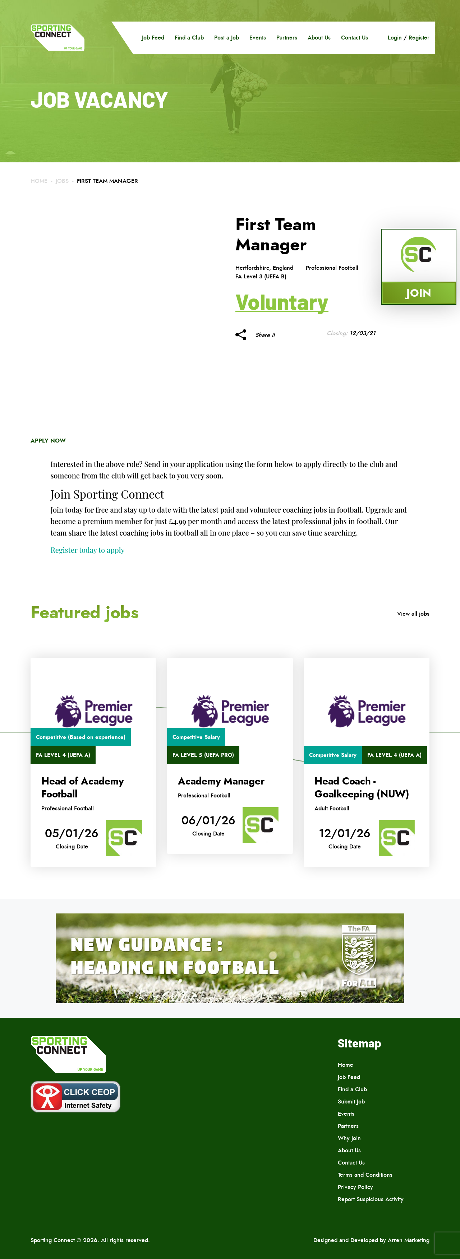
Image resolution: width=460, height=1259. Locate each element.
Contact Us (354, 37)
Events (257, 37)
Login (395, 37)
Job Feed (153, 37)
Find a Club (189, 37)
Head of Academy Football (82, 787)
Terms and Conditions (365, 1175)
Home (39, 181)
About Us (319, 37)
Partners (286, 37)
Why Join (349, 1138)
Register (419, 37)
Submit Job (351, 1101)
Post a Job (226, 37)
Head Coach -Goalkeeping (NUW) (361, 787)
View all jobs (413, 614)
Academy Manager (221, 781)
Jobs (62, 181)
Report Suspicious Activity (371, 1199)
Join (418, 293)
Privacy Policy (355, 1187)
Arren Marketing (408, 1240)
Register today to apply (88, 550)
